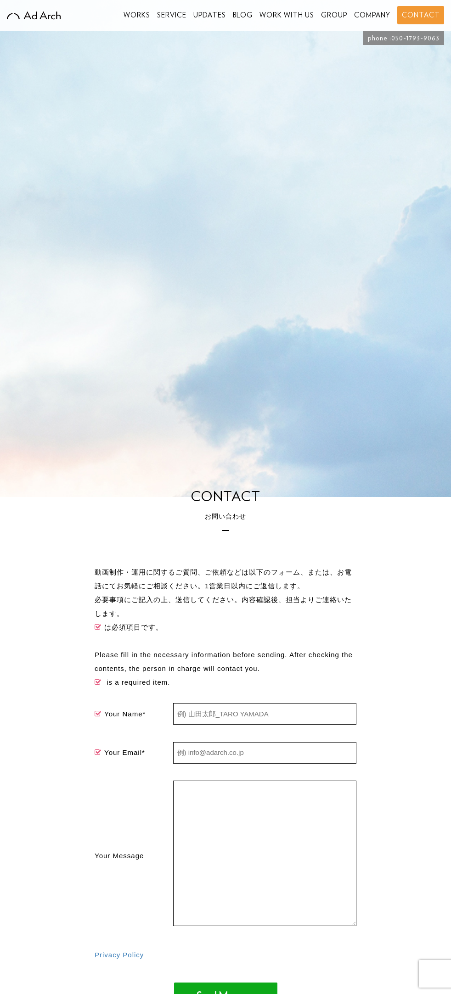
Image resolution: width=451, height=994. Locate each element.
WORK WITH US (286, 15)
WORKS (137, 15)
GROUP (334, 15)
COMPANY (372, 15)
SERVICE (171, 15)
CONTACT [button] (421, 15)
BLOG (243, 15)
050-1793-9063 (415, 38)
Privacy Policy (119, 955)
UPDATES (209, 15)
